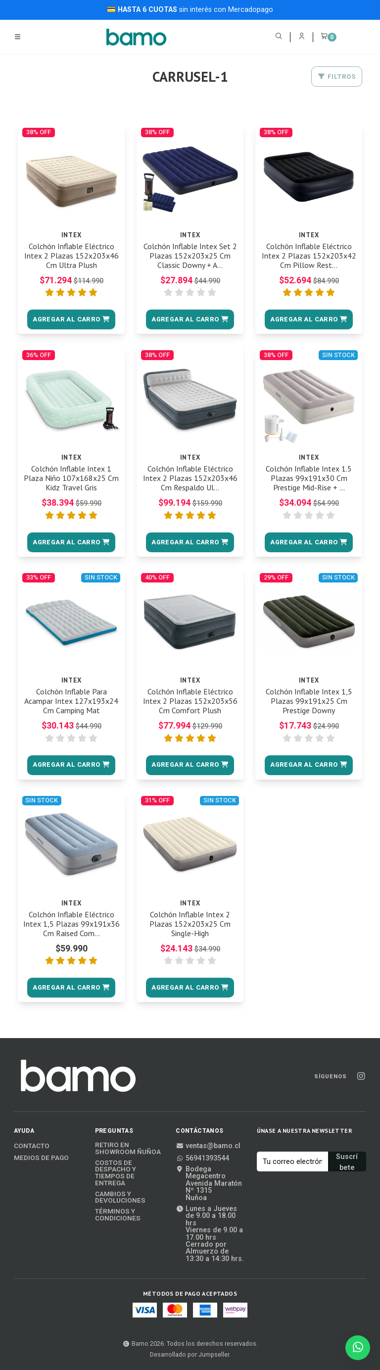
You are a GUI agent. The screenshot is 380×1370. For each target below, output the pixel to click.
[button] (71, 319)
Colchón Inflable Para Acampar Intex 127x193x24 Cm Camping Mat (71, 701)
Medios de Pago (41, 1158)
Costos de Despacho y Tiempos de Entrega (115, 1172)
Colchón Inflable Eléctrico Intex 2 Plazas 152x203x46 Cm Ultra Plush (71, 256)
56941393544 (202, 1158)
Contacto (31, 1146)
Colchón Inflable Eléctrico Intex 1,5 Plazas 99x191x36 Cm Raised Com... (71, 924)
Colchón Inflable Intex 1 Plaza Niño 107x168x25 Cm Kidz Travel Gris (71, 478)
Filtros (337, 76)
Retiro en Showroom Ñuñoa (128, 1148)
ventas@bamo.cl (208, 1146)
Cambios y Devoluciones (120, 1197)
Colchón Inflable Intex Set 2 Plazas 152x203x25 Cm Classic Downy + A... (190, 256)
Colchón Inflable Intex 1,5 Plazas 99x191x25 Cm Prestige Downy (309, 701)
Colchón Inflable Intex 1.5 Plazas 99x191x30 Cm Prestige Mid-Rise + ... (309, 478)
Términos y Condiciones (118, 1214)
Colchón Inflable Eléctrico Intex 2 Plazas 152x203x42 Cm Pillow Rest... (309, 256)
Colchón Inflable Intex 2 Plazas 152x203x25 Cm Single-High (190, 924)
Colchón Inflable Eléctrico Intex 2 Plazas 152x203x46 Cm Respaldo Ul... (190, 478)
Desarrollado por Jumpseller (189, 1354)
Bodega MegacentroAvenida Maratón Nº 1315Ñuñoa (209, 1184)
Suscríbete (347, 1162)
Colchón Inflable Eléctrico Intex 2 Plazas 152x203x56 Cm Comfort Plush (190, 701)
